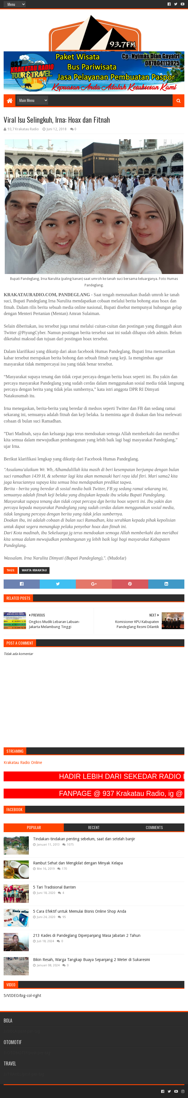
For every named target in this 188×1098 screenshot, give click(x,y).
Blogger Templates (66, 1091)
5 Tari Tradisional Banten (54, 887)
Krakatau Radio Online (23, 762)
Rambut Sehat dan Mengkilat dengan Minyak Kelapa (78, 863)
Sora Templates (34, 1091)
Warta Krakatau (34, 570)
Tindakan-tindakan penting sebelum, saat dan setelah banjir (84, 839)
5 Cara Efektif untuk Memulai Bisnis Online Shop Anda (79, 911)
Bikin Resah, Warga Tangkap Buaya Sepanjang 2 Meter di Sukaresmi (91, 959)
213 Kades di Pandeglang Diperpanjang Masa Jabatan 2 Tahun (86, 935)
